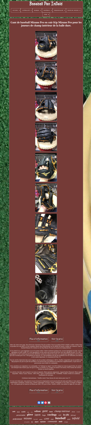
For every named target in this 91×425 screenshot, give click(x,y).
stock (18, 412)
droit (32, 412)
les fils (66, 415)
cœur (28, 412)
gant (45, 410)
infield (75, 418)
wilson (37, 411)
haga (44, 415)
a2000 (46, 419)
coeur (52, 419)
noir (61, 421)
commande (52, 421)
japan (36, 422)
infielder (43, 422)
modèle (23, 411)
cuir (59, 415)
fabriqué (73, 415)
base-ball (36, 419)
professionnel (17, 419)
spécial (68, 419)
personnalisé (20, 415)
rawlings (52, 414)
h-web (78, 411)
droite (73, 411)
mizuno (28, 418)
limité (51, 411)
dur (32, 422)
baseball (60, 418)
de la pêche (26, 422)
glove (30, 414)
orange (66, 422)
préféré (40, 419)
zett (13, 411)
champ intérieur (62, 411)
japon (38, 414)
